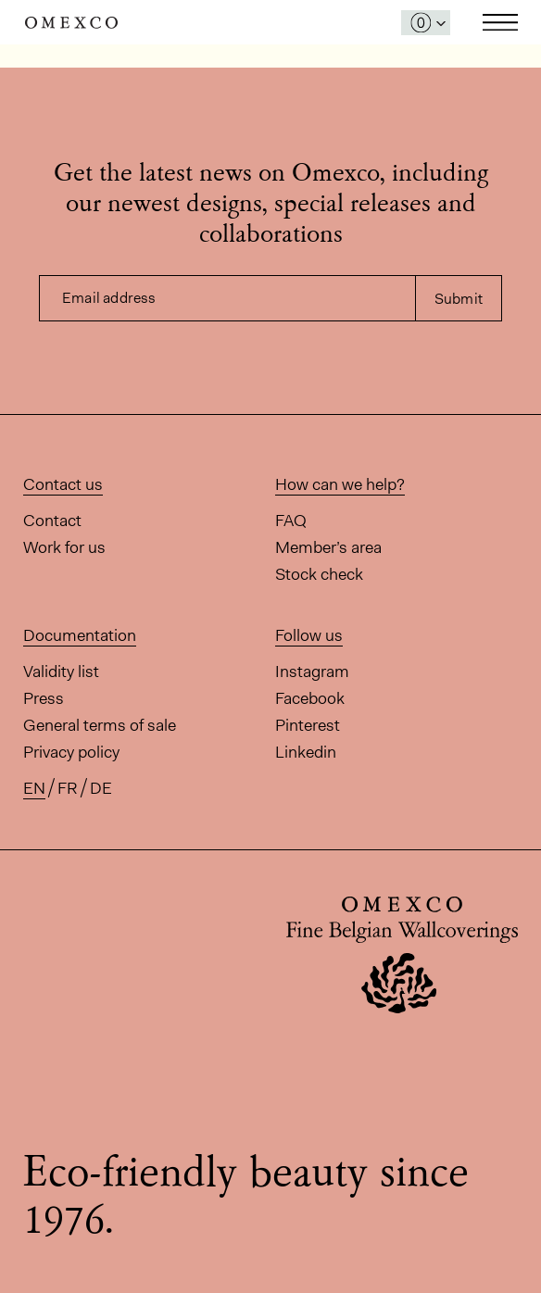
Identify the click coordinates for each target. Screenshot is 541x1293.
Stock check (319, 574)
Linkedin (305, 752)
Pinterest (307, 725)
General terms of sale (99, 725)
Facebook (310, 698)
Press (43, 698)
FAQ (291, 520)
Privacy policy (71, 752)
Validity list (61, 671)
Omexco (71, 23)
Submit (458, 298)
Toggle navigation (500, 22)
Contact (52, 520)
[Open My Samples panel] (425, 22)
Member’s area (328, 547)
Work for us (64, 547)
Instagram (312, 671)
